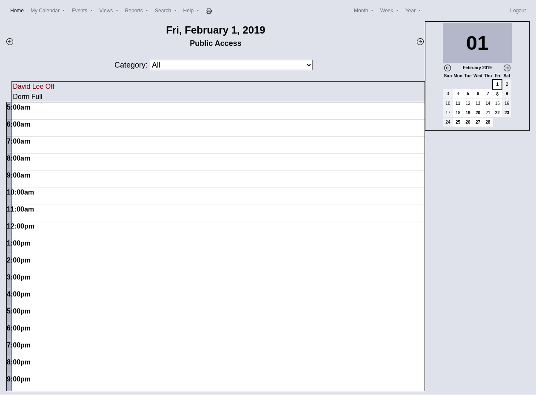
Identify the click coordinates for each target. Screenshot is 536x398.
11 (458, 103)
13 (478, 103)
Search (163, 11)
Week (387, 11)
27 (478, 122)
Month (362, 11)
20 (478, 112)
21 (488, 112)
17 (447, 112)
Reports (134, 11)
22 (497, 112)
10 (447, 103)
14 (488, 103)
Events (79, 11)
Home (18, 10)
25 (458, 122)
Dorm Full (27, 96)
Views (107, 11)
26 (467, 122)
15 (497, 103)
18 (458, 112)
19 (467, 112)
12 (467, 103)
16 (507, 103)
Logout (518, 11)
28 (488, 122)
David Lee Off (33, 86)
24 (447, 122)
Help (189, 11)
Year (411, 11)
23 (507, 112)
